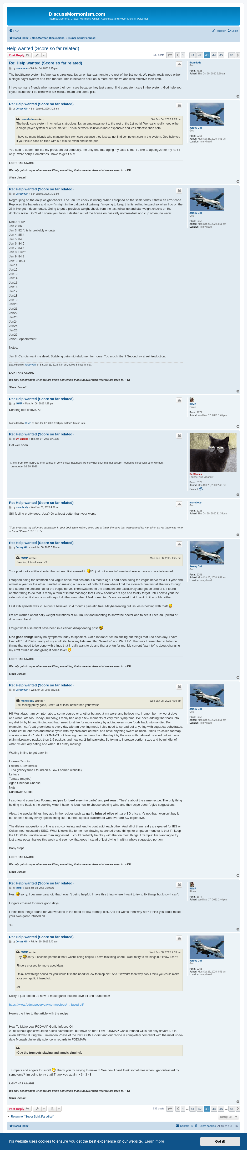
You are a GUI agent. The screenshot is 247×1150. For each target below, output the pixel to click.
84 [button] (231, 55)
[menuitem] (14, 31)
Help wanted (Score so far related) (43, 48)
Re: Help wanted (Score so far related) (45, 63)
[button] (169, 55)
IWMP (193, 404)
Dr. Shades (196, 474)
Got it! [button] (220, 1141)
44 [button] (214, 55)
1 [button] (183, 55)
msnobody (196, 502)
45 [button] (221, 55)
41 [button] (192, 55)
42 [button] (200, 55)
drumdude (195, 62)
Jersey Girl (196, 127)
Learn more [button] (154, 1141)
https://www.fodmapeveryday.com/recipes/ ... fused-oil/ (46, 1004)
